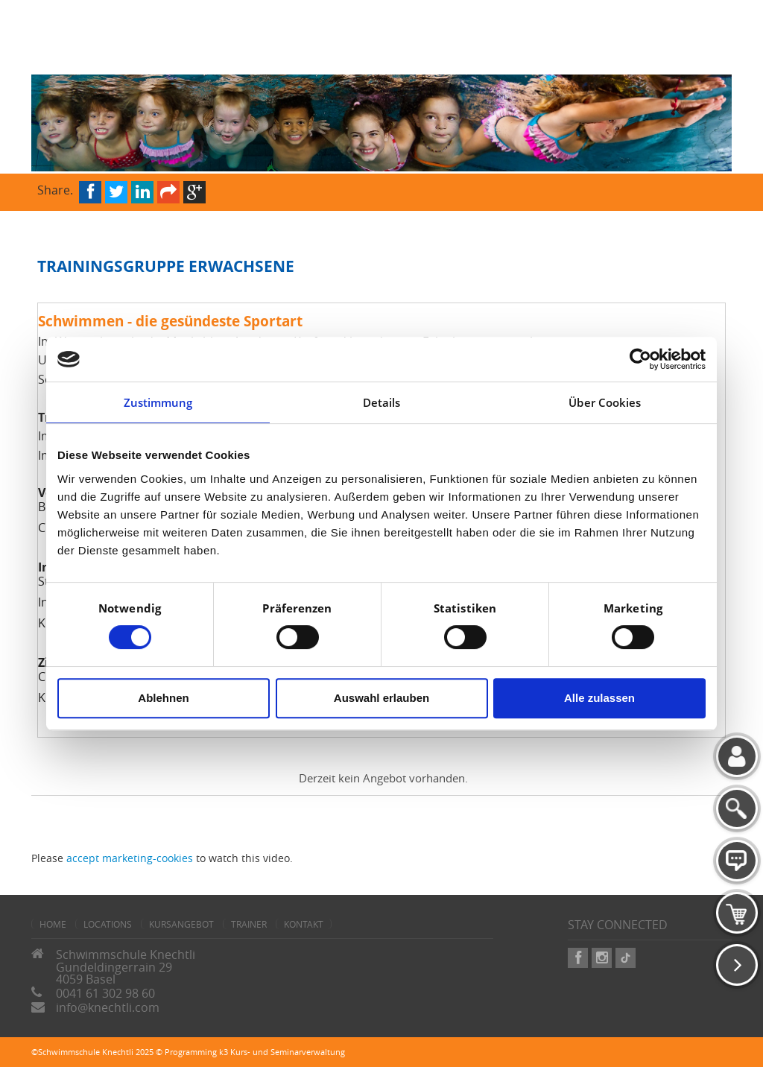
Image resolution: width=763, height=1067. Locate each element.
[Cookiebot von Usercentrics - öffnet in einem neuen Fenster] (640, 359)
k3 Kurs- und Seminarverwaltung (282, 1051)
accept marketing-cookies (129, 858)
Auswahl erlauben (381, 697)
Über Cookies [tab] (605, 402)
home (52, 924)
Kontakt (303, 924)
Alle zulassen (599, 697)
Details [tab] (382, 402)
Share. (55, 189)
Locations (107, 924)
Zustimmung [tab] (158, 402)
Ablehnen (163, 697)
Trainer (249, 924)
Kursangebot (181, 924)
